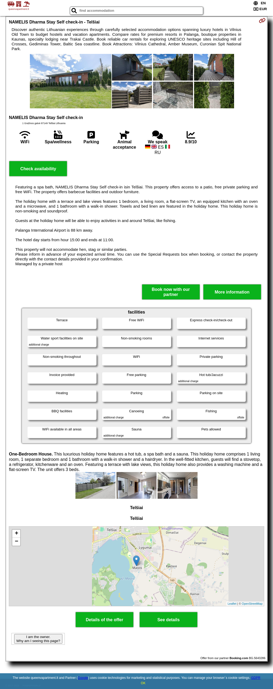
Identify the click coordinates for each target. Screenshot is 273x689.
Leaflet (232, 603)
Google (83, 678)
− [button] (16, 542)
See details (168, 619)
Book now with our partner (171, 292)
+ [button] (16, 534)
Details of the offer (104, 619)
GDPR (255, 678)
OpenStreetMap (252, 603)
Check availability (38, 169)
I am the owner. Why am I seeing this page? (38, 639)
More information (232, 292)
